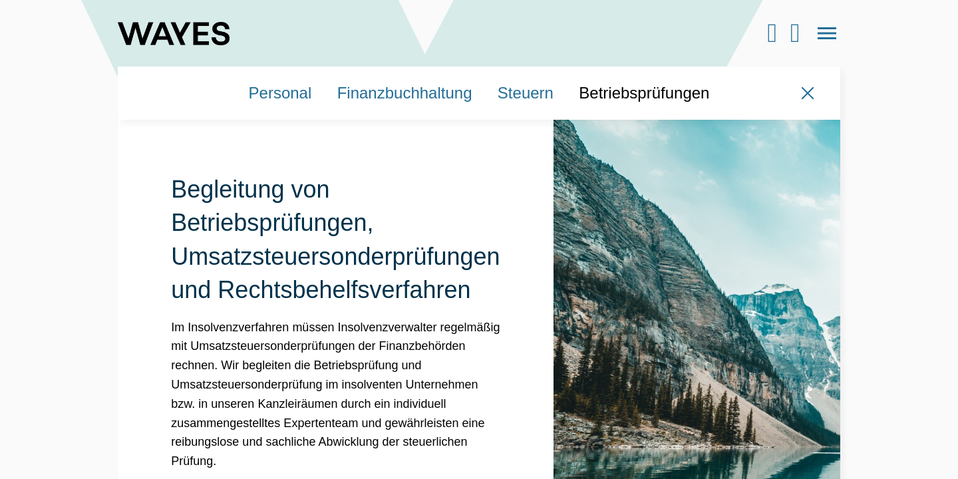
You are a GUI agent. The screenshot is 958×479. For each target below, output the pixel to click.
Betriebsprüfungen (644, 93)
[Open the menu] (827, 33)
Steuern (526, 93)
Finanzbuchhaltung (404, 93)
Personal (280, 93)
